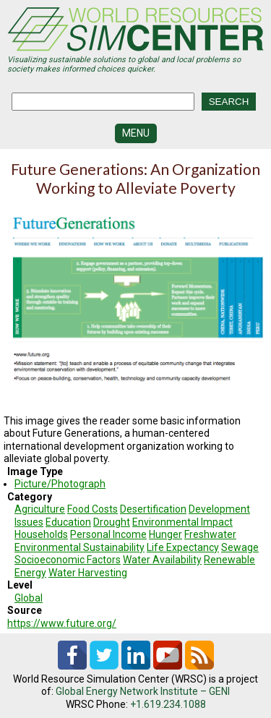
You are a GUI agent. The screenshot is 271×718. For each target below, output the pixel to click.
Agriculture (39, 509)
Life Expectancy (183, 547)
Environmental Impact (182, 522)
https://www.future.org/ (61, 623)
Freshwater (210, 534)
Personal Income (108, 534)
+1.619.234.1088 (168, 704)
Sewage (240, 547)
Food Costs (92, 509)
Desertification (153, 509)
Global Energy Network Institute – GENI (143, 691)
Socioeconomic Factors (67, 559)
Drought (111, 522)
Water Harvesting (87, 572)
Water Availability (162, 559)
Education (68, 522)
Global (28, 598)
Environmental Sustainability (79, 547)
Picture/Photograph (60, 484)
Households (41, 534)
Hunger (165, 534)
